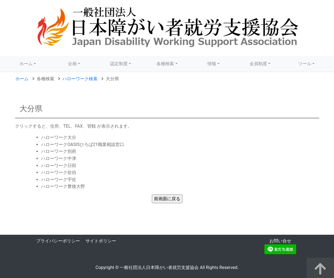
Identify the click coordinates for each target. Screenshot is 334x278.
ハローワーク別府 (58, 151)
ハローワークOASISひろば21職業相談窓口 (82, 144)
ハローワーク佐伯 (58, 172)
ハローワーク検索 (80, 78)
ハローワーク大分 (58, 137)
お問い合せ (280, 240)
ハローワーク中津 (58, 158)
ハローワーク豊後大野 (63, 186)
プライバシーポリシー (58, 240)
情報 (211, 63)
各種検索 (165, 63)
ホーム (26, 63)
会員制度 (258, 63)
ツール (304, 63)
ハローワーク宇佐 (58, 179)
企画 (72, 63)
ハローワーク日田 (58, 165)
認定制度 (119, 63)
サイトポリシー (100, 240)
